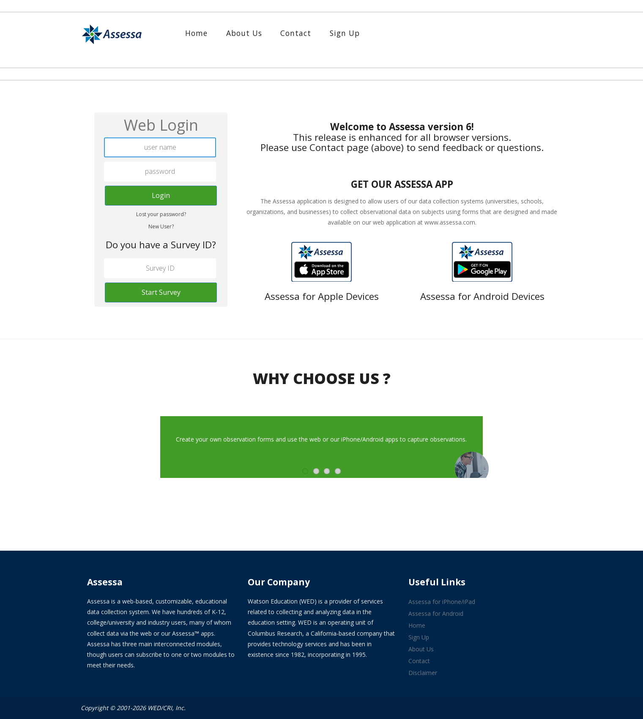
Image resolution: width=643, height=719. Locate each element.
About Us (244, 33)
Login (161, 195)
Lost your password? (161, 214)
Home (196, 33)
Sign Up (345, 33)
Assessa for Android (435, 613)
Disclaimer (422, 673)
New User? (161, 226)
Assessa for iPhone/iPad (441, 602)
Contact (295, 33)
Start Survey (161, 292)
